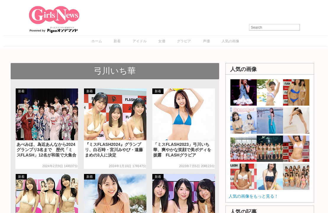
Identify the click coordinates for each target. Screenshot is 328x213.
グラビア (184, 41)
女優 (161, 41)
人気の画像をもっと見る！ (253, 196)
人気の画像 (230, 41)
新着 (117, 41)
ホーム (96, 41)
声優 (206, 41)
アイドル (140, 41)
